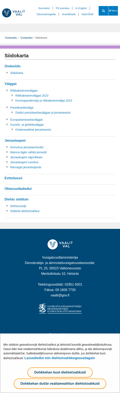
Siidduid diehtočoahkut (24, 211)
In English (81, 8)
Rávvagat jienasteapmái (25, 167)
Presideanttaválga (21, 107)
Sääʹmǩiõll (87, 14)
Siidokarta (16, 73)
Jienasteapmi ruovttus (24, 162)
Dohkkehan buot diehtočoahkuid (60, 372)
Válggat (11, 84)
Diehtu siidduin (17, 199)
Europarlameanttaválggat (26, 119)
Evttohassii (13, 178)
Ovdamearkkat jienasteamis (33, 129)
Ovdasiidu (11, 37)
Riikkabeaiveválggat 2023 (31, 95)
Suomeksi (44, 8)
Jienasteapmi (15, 140)
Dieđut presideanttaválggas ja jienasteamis (42, 112)
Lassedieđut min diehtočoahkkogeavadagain (59, 358)
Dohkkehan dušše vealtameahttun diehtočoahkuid (60, 383)
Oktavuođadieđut (18, 188)
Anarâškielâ (68, 14)
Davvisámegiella (46, 14)
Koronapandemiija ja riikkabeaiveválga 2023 (43, 100)
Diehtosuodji (18, 206)
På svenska (62, 8)
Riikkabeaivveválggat (24, 90)
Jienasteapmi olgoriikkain (26, 157)
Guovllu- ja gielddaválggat (27, 124)
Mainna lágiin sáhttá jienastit (28, 152)
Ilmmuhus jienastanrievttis (27, 147)
